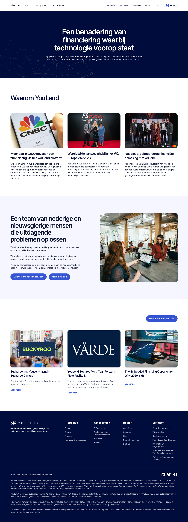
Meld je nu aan (59, 288)
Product (68, 436)
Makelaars (98, 438)
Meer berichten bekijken (161, 320)
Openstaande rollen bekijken (28, 288)
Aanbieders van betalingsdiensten (102, 433)
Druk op (126, 444)
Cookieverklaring (159, 436)
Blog (125, 436)
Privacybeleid (158, 432)
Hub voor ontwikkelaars (75, 440)
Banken (97, 442)
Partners (68, 428)
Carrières (127, 432)
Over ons (127, 428)
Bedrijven (69, 432)
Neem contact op (131, 440)
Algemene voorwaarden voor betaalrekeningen (163, 451)
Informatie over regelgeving (159, 445)
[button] (112, 5)
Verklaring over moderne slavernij (163, 458)
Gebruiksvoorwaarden (162, 428)
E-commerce (100, 428)
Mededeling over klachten (164, 440)
